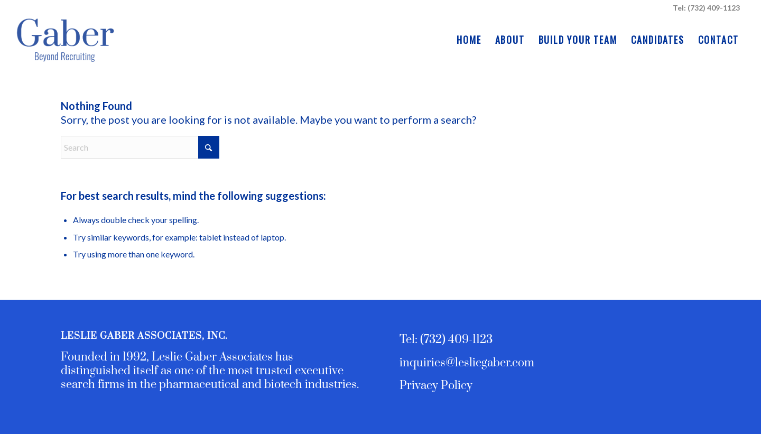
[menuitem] (469, 39)
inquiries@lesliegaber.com (467, 363)
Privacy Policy (436, 385)
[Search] (140, 147)
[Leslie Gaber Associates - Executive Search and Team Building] (64, 39)
